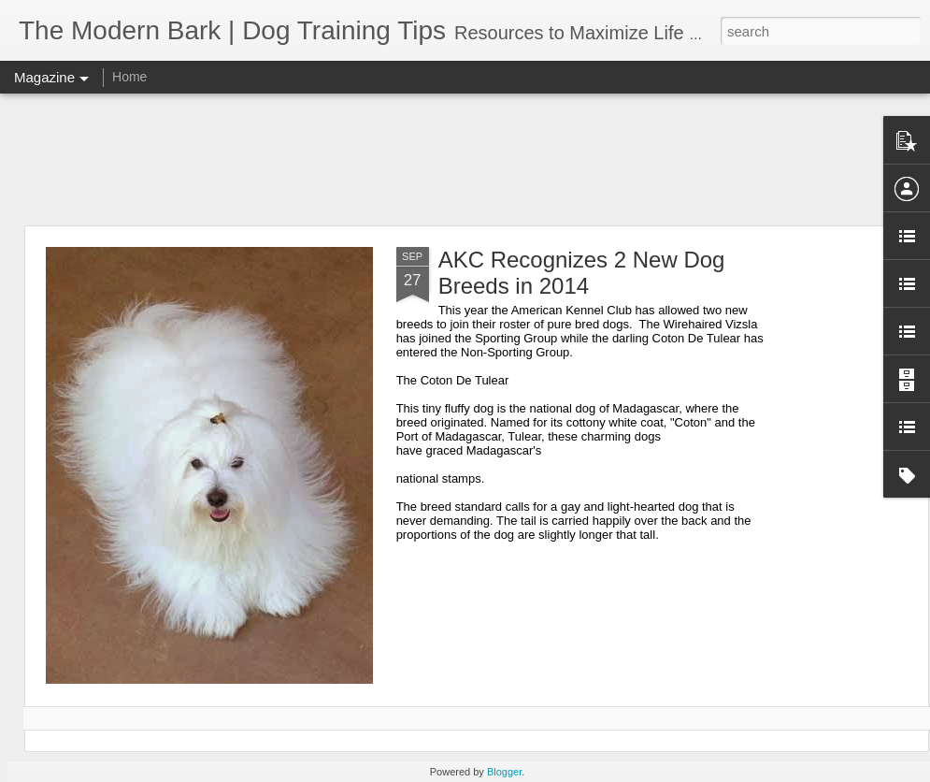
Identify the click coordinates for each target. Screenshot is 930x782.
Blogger (504, 771)
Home (129, 76)
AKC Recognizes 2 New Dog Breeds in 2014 (581, 272)
